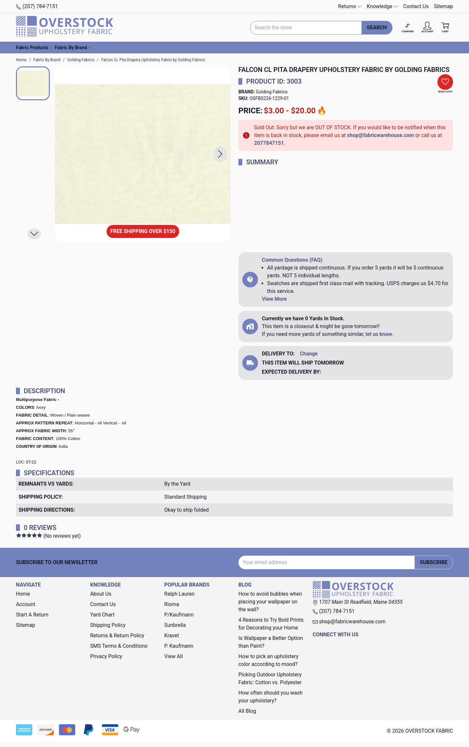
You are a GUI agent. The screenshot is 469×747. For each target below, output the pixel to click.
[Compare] (407, 27)
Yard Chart (102, 615)
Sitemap (443, 6)
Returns (350, 6)
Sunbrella (175, 625)
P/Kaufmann (178, 615)
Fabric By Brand (73, 47)
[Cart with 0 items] (445, 27)
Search (377, 27)
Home (23, 594)
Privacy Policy (106, 656)
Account (25, 604)
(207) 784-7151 (37, 6)
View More (274, 299)
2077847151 (269, 143)
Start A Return (32, 615)
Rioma (171, 604)
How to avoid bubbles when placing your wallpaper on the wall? (270, 602)
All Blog (247, 711)
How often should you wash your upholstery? (270, 697)
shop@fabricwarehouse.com (380, 135)
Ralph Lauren (179, 594)
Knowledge (382, 6)
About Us (100, 594)
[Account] (427, 27)
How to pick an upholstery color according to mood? (268, 660)
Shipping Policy (108, 625)
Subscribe (434, 562)
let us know (378, 334)
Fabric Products (34, 47)
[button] (220, 154)
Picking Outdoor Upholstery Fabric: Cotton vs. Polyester (270, 678)
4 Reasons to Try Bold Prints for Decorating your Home (271, 624)
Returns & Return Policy (117, 635)
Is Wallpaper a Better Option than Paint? (270, 642)
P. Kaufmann (178, 646)
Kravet (171, 635)
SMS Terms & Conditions (119, 646)
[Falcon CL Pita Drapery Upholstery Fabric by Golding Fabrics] (143, 154)
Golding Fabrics (272, 91)
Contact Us (416, 6)
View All (173, 656)
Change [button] (309, 354)
